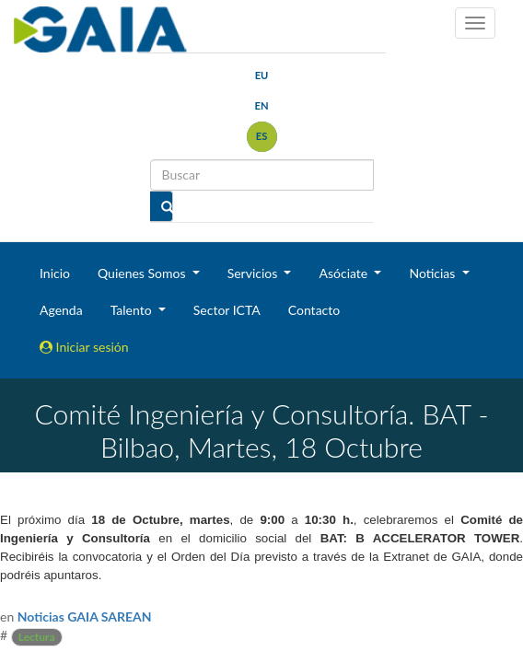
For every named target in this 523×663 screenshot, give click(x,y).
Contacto (314, 310)
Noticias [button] (434, 273)
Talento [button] (133, 310)
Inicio (55, 273)
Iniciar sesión (84, 347)
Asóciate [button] (344, 273)
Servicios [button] (254, 273)
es (262, 136)
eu (262, 75)
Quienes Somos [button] (143, 273)
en (261, 105)
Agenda (61, 310)
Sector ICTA (227, 310)
